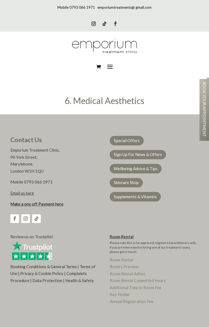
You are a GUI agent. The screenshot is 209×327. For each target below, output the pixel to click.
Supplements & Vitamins (135, 196)
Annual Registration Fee (131, 301)
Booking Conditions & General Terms (43, 266)
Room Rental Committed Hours (138, 280)
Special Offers (127, 140)
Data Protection (47, 280)
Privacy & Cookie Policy (41, 273)
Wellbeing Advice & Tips (136, 168)
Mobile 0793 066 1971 (76, 7)
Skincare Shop (126, 182)
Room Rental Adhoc (127, 273)
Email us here (22, 193)
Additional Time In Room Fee (135, 287)
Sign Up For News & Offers (138, 154)
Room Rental (122, 236)
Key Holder (120, 294)
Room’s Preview (124, 266)
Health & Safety (79, 280)
